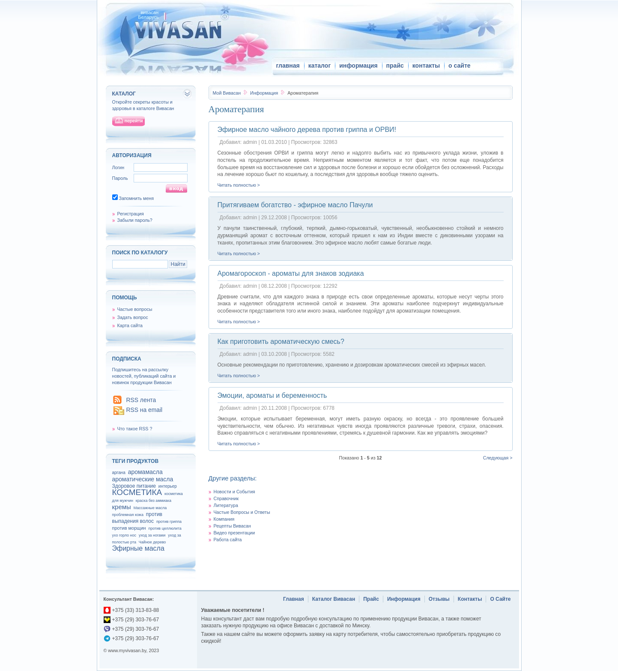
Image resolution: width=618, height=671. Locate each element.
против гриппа (169, 521)
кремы (121, 506)
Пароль (120, 178)
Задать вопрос (132, 317)
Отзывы (439, 599)
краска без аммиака (153, 500)
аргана (118, 472)
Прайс (371, 599)
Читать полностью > (239, 185)
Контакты (470, 599)
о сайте (459, 65)
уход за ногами (152, 535)
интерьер (167, 486)
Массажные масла (150, 508)
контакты (426, 65)
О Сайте (500, 599)
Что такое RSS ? (134, 428)
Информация (264, 92)
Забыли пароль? (134, 220)
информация (358, 65)
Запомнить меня (136, 198)
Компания (224, 519)
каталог (319, 65)
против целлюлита (165, 528)
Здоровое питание (134, 486)
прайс (395, 65)
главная (288, 65)
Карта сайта (130, 325)
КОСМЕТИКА (137, 492)
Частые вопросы (134, 309)
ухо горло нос (124, 535)
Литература (226, 505)
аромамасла (145, 471)
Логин (118, 167)
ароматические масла (142, 479)
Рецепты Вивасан (232, 525)
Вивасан (227, 92)
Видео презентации (234, 532)
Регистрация (130, 213)
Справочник (226, 498)
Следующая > (498, 457)
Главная (293, 599)
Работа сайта (228, 539)
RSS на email (144, 409)
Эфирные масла (138, 548)
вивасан (150, 12)
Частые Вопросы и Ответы (242, 512)
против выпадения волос (137, 517)
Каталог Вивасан (333, 599)
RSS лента (141, 400)
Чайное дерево (152, 542)
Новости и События (234, 491)
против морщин (129, 528)
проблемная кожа (127, 515)
